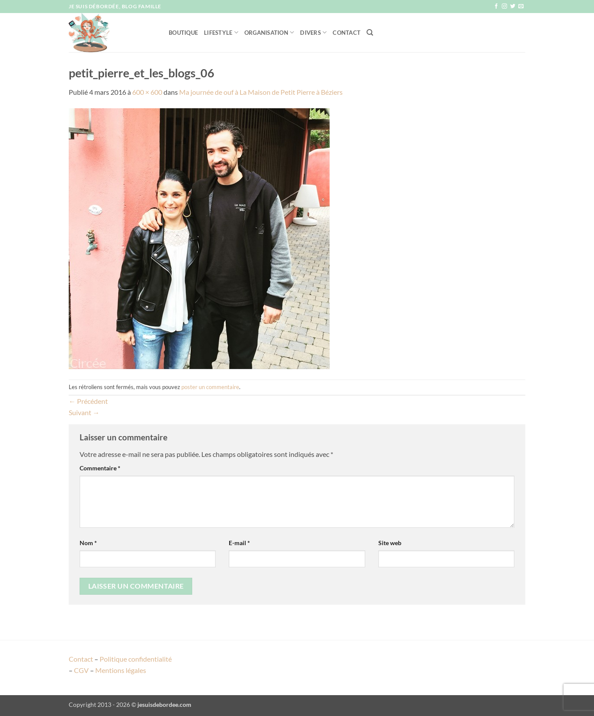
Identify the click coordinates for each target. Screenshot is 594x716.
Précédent (88, 401)
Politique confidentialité (136, 659)
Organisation (269, 32)
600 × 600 (147, 92)
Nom (88, 542)
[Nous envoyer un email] (521, 6)
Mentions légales (120, 670)
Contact (346, 32)
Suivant (84, 412)
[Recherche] (370, 32)
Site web (389, 542)
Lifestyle (221, 32)
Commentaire (100, 468)
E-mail (239, 542)
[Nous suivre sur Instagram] (504, 6)
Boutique (183, 32)
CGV (81, 670)
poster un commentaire (210, 386)
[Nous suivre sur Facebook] (496, 6)
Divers (313, 32)
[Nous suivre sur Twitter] (512, 6)
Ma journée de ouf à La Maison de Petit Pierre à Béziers (261, 92)
